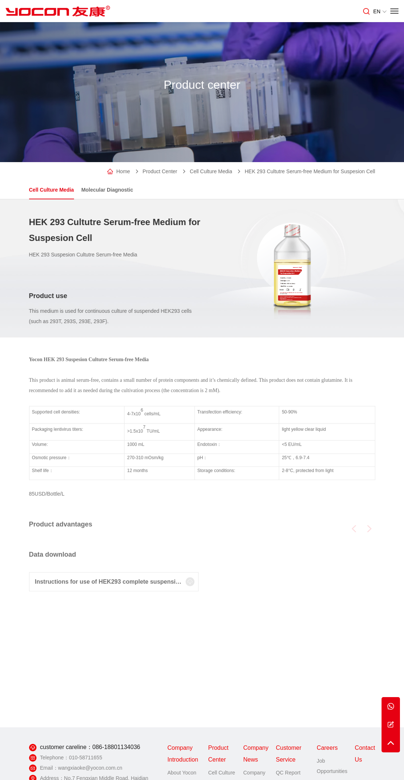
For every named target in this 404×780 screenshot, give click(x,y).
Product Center (160, 172)
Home (123, 172)
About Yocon (182, 773)
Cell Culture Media (211, 172)
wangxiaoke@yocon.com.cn (90, 768)
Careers (327, 748)
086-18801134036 (116, 747)
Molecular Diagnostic (107, 190)
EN (380, 11)
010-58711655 (85, 757)
